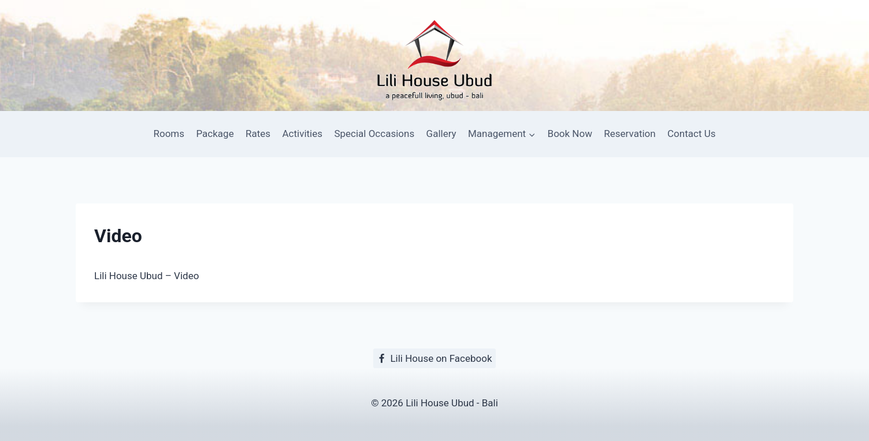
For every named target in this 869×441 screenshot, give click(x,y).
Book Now (570, 133)
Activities (302, 133)
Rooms (169, 133)
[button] (532, 134)
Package (214, 133)
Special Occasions (374, 133)
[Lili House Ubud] (434, 55)
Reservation (629, 133)
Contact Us (691, 133)
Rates (258, 133)
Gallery (441, 133)
